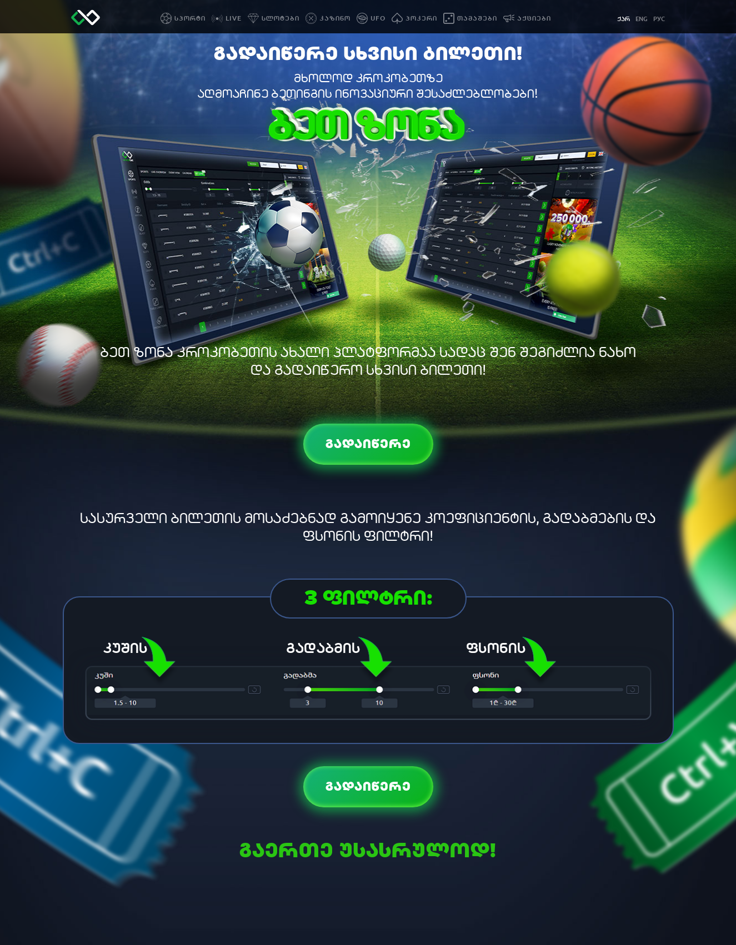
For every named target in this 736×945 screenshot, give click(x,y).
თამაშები (477, 19)
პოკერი (421, 19)
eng (641, 19)
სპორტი (190, 19)
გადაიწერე (368, 444)
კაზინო (335, 19)
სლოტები (280, 19)
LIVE (234, 19)
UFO (377, 19)
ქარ (623, 19)
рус (659, 19)
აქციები (534, 19)
